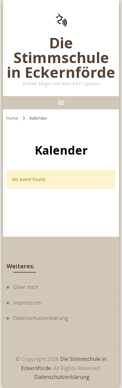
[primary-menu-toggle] (61, 102)
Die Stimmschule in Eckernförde (61, 57)
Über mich (25, 287)
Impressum (27, 302)
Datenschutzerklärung (40, 318)
